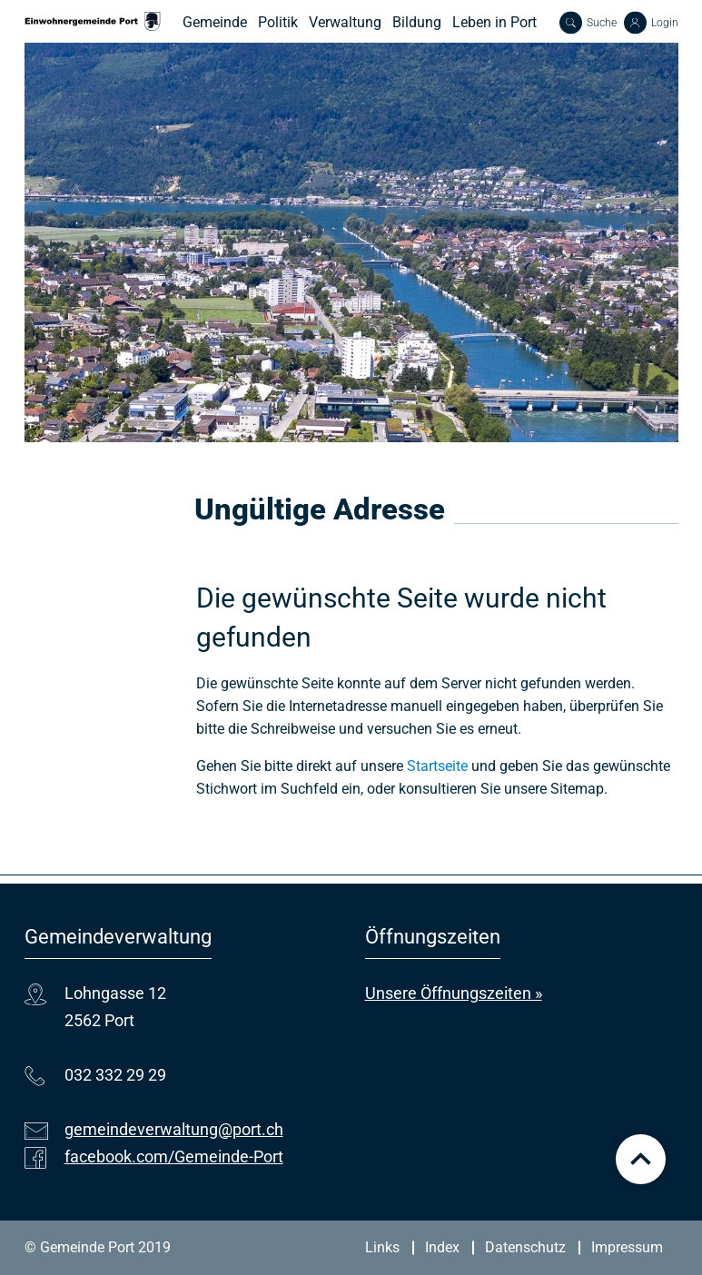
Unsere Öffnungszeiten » (453, 993)
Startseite (437, 766)
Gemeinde (215, 22)
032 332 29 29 (115, 1074)
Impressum (627, 1247)
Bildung (416, 22)
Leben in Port (494, 22)
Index (442, 1247)
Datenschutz (525, 1247)
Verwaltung (345, 22)
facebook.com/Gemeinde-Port (173, 1156)
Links (382, 1247)
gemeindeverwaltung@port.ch (173, 1129)
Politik (278, 22)
